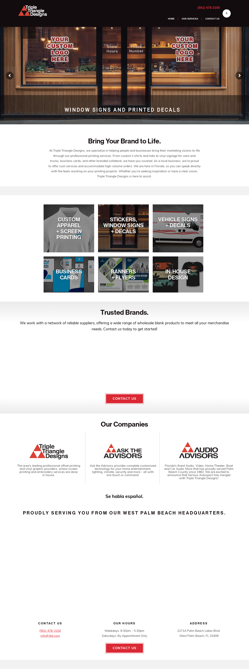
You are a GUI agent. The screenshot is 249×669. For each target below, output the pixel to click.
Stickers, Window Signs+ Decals (123, 225)
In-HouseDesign (178, 274)
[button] (227, 13)
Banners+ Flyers (123, 274)
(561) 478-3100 (208, 8)
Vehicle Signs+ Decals (178, 222)
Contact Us (124, 398)
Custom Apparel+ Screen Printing (69, 228)
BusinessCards (69, 274)
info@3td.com (50, 636)
